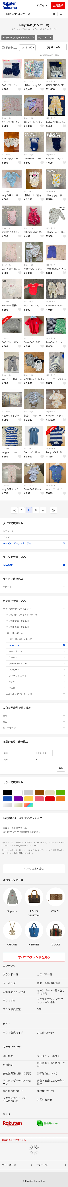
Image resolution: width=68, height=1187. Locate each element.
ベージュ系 (54, 792)
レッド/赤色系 (54, 799)
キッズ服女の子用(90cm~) (35, 621)
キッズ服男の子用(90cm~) (35, 627)
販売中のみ (10, 47)
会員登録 (58, 5)
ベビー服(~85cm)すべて (37, 639)
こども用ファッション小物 (35, 693)
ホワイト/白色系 (22, 792)
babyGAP (34, 565)
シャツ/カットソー (37, 663)
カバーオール (37, 651)
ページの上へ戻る (34, 868)
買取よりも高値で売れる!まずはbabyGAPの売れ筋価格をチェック (34, 830)
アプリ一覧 (42, 1165)
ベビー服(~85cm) (35, 633)
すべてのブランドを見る (34, 957)
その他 (37, 687)
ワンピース (37, 669)
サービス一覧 (9, 1165)
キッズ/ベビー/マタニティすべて (35, 615)
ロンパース (45, 37)
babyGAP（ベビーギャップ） (18, 37)
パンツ (37, 681)
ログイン (42, 5)
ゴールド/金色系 (22, 805)
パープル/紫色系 (22, 799)
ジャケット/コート (37, 675)
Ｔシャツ (37, 657)
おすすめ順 (27, 47)
